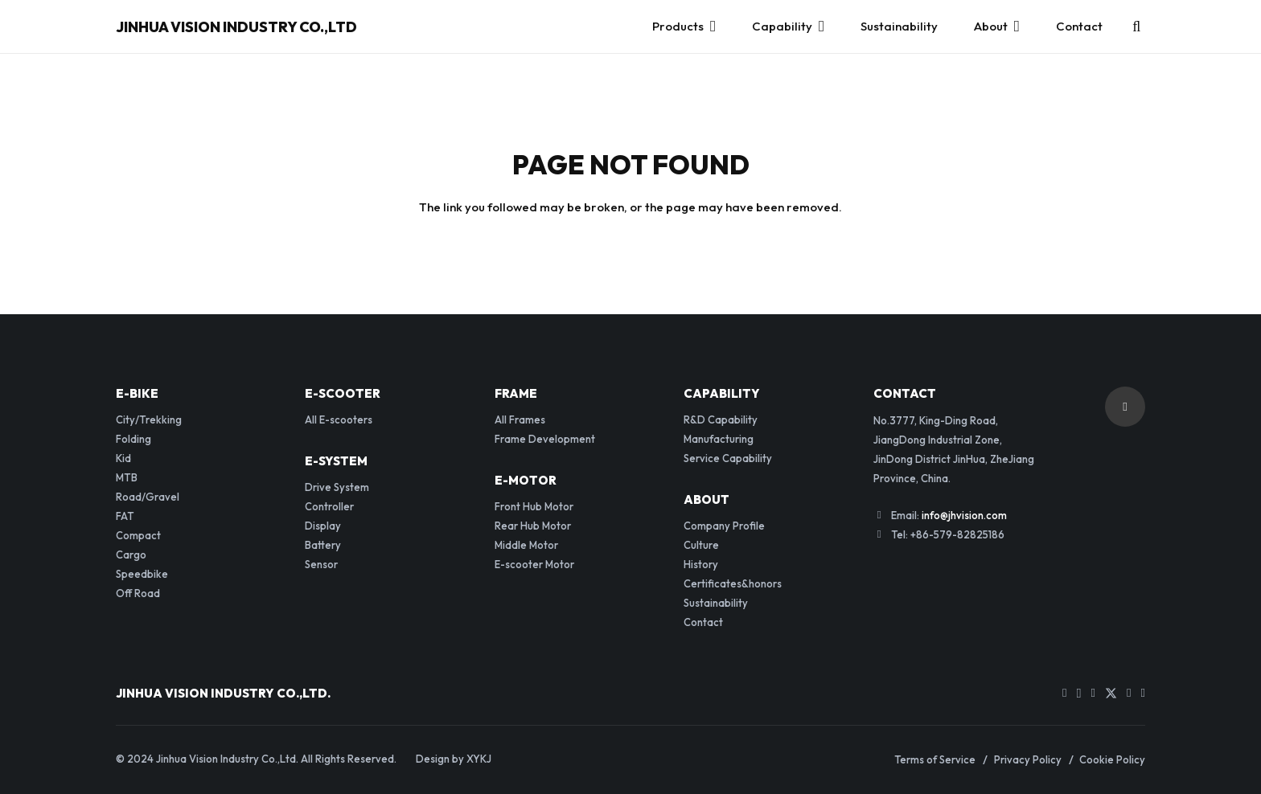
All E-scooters (338, 419)
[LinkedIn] (1129, 693)
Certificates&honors (733, 583)
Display (323, 525)
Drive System (337, 487)
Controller (329, 506)
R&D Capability (721, 419)
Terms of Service (935, 759)
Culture (701, 544)
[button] (1136, 26)
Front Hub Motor (534, 506)
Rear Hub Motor (533, 525)
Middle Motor (526, 544)
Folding (133, 438)
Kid (123, 458)
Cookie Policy (1112, 759)
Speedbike (142, 573)
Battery (323, 544)
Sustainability (716, 602)
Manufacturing (719, 438)
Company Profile (724, 525)
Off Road (138, 593)
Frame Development (545, 438)
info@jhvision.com (964, 515)
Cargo (131, 554)
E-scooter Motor (534, 564)
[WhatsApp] (1143, 693)
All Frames (520, 419)
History (701, 564)
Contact (703, 622)
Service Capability (728, 458)
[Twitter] (1111, 694)
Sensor (321, 564)
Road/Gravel (147, 496)
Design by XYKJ (453, 758)
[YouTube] (1064, 693)
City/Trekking (149, 419)
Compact (138, 535)
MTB (127, 477)
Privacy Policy (1028, 759)
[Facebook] (1093, 693)
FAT (125, 516)
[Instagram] (1079, 694)
